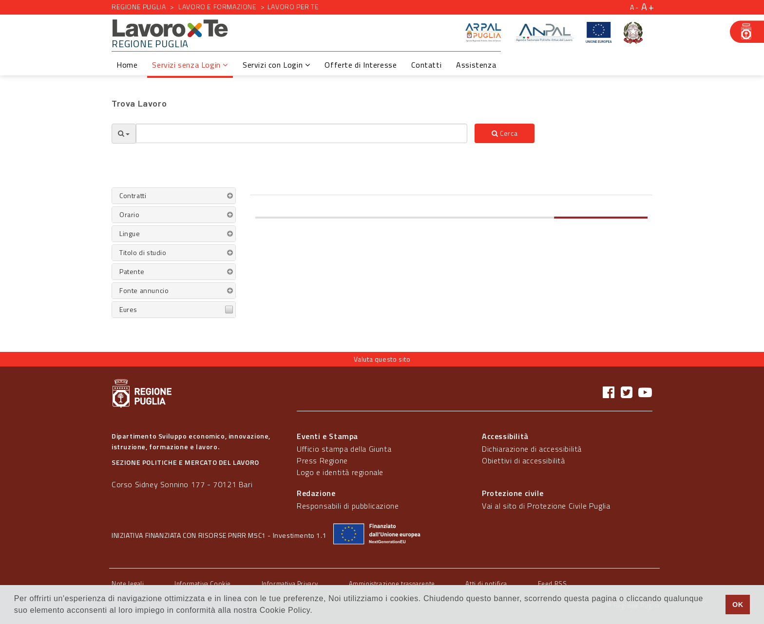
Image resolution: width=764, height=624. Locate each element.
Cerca (504, 133)
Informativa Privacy (290, 583)
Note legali (128, 583)
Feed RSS (552, 583)
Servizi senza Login (190, 65)
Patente (131, 271)
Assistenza (476, 65)
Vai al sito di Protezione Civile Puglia (546, 506)
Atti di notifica (486, 583)
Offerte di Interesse (361, 65)
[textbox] (301, 133)
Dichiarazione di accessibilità (532, 449)
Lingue (129, 233)
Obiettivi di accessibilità (523, 460)
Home (126, 65)
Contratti (132, 195)
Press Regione (322, 460)
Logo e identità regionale (340, 472)
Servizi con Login (276, 65)
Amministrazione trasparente (392, 583)
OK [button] (738, 604)
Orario (129, 214)
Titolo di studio (143, 252)
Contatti (426, 65)
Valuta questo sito (382, 359)
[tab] (173, 195)
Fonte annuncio (144, 290)
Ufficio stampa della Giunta (344, 449)
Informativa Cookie (202, 583)
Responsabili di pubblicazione (348, 506)
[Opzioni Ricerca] (124, 134)
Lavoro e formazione (217, 6)
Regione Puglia (139, 6)
